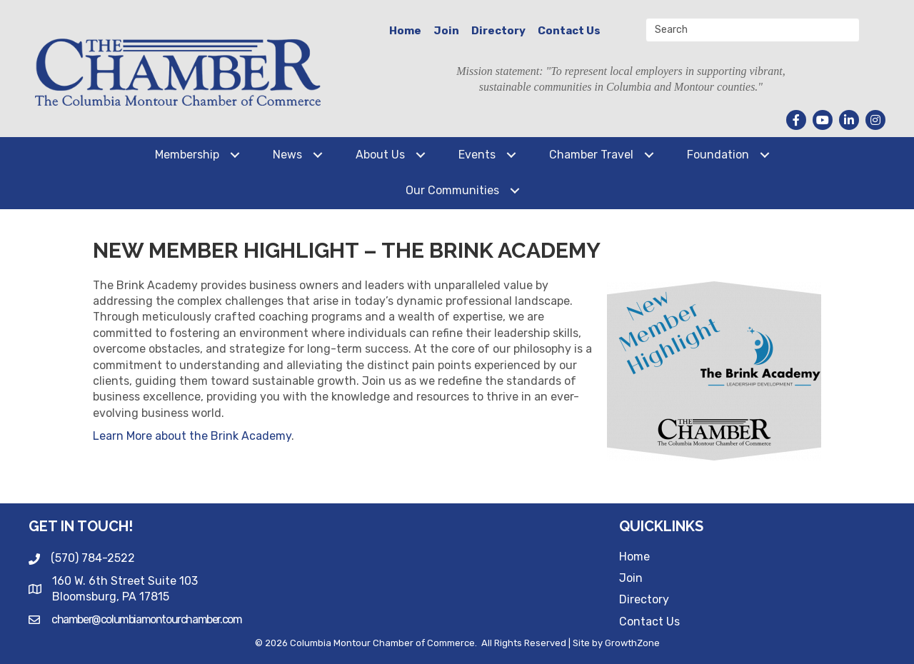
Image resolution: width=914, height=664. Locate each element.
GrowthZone (632, 643)
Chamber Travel (591, 154)
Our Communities (452, 190)
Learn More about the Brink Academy (192, 436)
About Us (380, 154)
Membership (187, 154)
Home (405, 30)
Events (477, 154)
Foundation (718, 154)
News (287, 154)
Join (446, 30)
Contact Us (569, 30)
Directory (498, 30)
